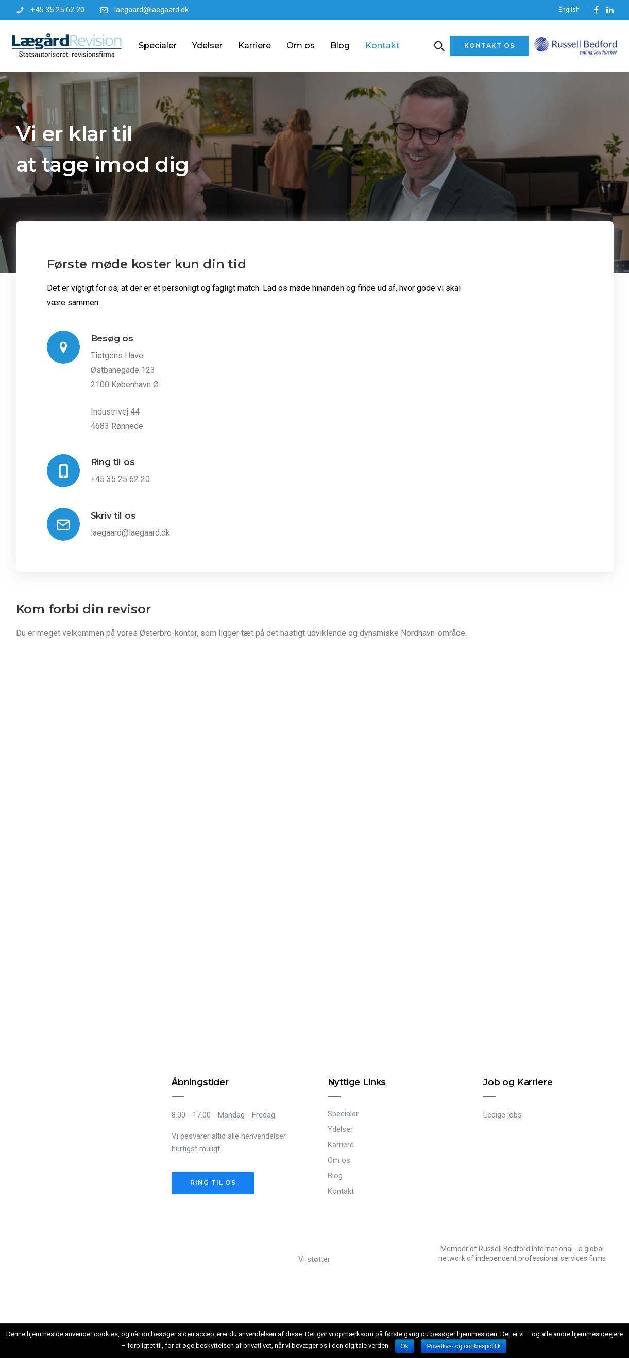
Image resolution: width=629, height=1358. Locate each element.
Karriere (255, 45)
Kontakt (383, 45)
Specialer (159, 45)
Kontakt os (485, 45)
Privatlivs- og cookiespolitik (463, 1346)
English (569, 9)
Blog (341, 45)
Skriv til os (113, 515)
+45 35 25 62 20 (57, 9)
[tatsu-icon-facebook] (596, 10)
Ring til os (113, 461)
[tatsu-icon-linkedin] (610, 10)
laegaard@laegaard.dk (151, 9)
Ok (405, 1346)
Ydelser (208, 45)
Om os (301, 45)
